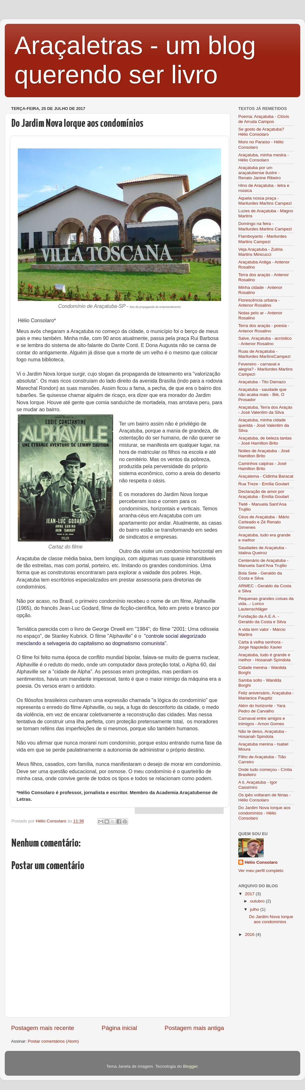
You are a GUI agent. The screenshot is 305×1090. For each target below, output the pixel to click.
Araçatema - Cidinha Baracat (265, 476)
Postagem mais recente (42, 1028)
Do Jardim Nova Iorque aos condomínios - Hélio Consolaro (264, 812)
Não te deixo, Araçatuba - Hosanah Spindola (262, 734)
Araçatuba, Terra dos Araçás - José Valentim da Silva (265, 410)
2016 (250, 934)
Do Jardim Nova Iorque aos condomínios (271, 919)
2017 (250, 893)
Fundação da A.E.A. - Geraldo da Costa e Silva (262, 619)
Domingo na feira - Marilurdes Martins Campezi (265, 226)
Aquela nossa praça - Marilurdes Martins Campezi (265, 201)
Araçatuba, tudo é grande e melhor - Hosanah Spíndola (264, 657)
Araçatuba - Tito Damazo (262, 381)
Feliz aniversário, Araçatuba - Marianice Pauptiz (266, 695)
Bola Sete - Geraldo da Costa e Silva (260, 576)
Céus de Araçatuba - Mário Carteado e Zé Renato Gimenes (263, 521)
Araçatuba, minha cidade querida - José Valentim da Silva (263, 425)
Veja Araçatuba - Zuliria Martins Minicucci (260, 252)
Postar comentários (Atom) (53, 1041)
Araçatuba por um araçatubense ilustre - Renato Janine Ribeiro (259, 172)
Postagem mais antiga (194, 1028)
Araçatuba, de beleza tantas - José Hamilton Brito (265, 441)
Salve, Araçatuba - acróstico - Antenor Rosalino (265, 341)
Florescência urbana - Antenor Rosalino (259, 303)
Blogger (190, 1066)
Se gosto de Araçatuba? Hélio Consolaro (261, 132)
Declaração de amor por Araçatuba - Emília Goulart (263, 494)
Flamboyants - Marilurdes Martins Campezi (262, 239)
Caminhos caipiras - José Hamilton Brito (262, 466)
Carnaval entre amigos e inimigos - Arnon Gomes (261, 721)
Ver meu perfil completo (260, 870)
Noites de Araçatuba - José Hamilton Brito (264, 453)
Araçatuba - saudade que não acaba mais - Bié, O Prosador (262, 394)
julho (255, 909)
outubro (258, 901)
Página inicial (119, 1028)
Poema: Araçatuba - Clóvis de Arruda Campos (263, 119)
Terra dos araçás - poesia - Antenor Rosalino (263, 328)
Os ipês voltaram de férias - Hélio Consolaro (264, 797)
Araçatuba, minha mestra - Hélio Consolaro (263, 157)
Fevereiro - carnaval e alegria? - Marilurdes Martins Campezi (265, 369)
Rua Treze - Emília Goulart (263, 483)
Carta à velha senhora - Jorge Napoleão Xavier (260, 645)
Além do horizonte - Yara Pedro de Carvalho (261, 708)
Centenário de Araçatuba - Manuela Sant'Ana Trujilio (263, 563)
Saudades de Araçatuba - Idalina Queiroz (262, 550)
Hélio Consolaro (261, 862)
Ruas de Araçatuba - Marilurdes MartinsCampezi (264, 354)
